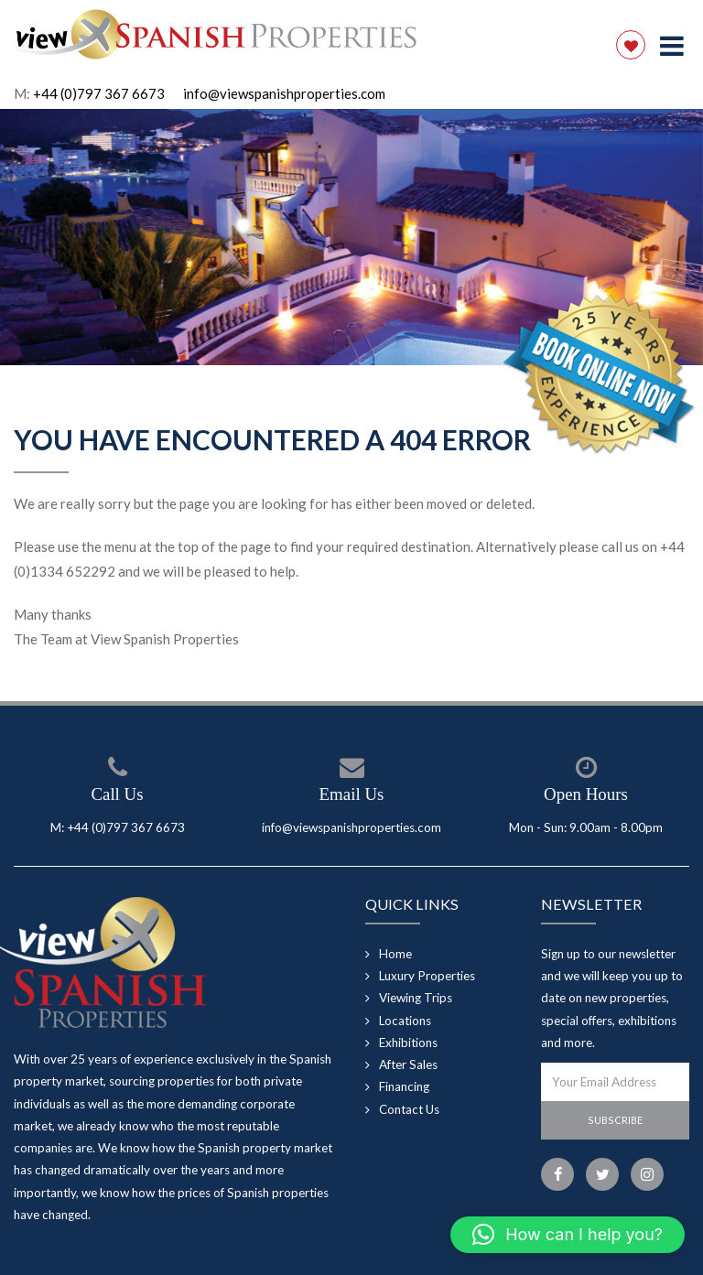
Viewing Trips (415, 997)
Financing (404, 1086)
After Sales (408, 1064)
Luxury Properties (427, 975)
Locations (405, 1020)
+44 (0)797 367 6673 (99, 93)
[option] (351, 237)
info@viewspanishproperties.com (284, 93)
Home (395, 953)
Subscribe (615, 1120)
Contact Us (409, 1109)
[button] (567, 1234)
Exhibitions (408, 1042)
